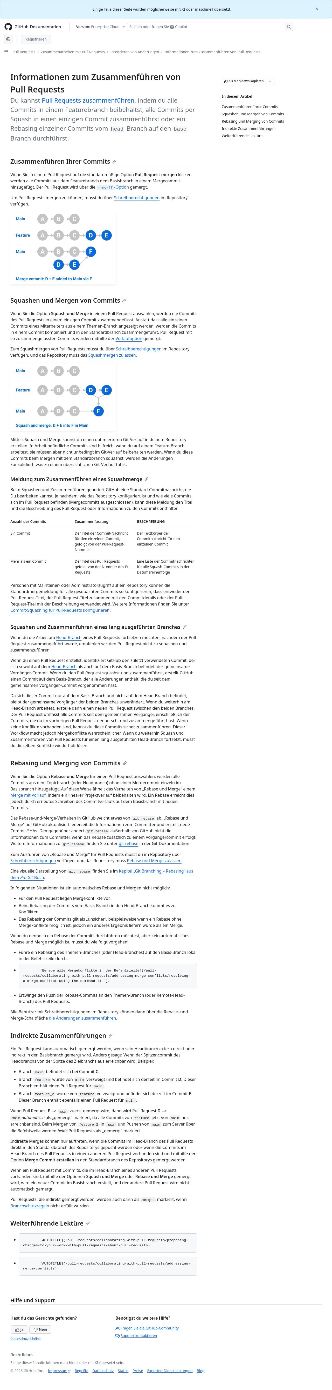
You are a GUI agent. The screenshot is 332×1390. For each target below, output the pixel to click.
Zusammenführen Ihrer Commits (63, 161)
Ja (19, 1329)
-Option (112, 187)
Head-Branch (68, 637)
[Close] (317, 8)
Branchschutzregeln (29, 1206)
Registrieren (36, 39)
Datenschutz (103, 1370)
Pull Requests (23, 51)
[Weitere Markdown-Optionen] (270, 81)
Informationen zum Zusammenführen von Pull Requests (212, 51)
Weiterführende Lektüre (50, 1223)
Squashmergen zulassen (112, 355)
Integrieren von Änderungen (134, 51)
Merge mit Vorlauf (28, 795)
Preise (138, 1370)
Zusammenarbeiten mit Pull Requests (73, 51)
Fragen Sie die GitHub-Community (147, 1328)
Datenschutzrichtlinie (25, 1338)
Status (123, 1370)
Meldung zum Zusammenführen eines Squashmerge (79, 479)
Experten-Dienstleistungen (169, 1370)
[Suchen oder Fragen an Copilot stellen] (210, 27)
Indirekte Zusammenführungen (61, 1035)
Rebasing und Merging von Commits (68, 763)
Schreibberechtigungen (137, 198)
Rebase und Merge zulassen (154, 860)
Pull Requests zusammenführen (88, 100)
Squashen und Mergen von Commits (68, 300)
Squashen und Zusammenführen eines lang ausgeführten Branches (98, 626)
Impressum (57, 1370)
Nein (40, 1329)
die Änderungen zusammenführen (82, 1018)
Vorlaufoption (128, 338)
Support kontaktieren (136, 1335)
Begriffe (81, 1370)
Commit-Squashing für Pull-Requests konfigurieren (59, 610)
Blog (201, 1370)
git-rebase (129, 843)
